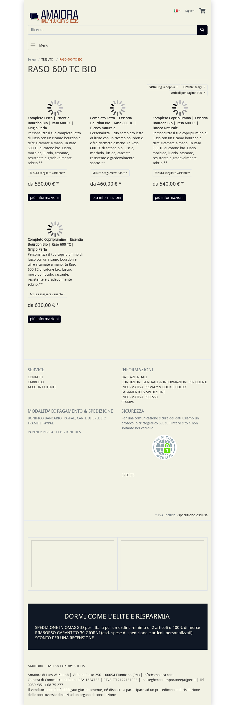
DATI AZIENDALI (134, 377)
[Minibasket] (202, 10)
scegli (193, 87)
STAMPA (127, 402)
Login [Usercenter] (189, 10)
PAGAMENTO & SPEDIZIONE (143, 392)
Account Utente (42, 387)
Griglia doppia (162, 87)
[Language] (177, 10)
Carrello (36, 382)
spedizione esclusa (193, 515)
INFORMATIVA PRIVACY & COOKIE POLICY (154, 387)
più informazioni (44, 197)
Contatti (35, 377)
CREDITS (127, 475)
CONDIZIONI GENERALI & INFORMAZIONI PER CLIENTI (164, 382)
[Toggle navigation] (33, 45)
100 (187, 93)
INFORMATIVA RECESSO (139, 397)
